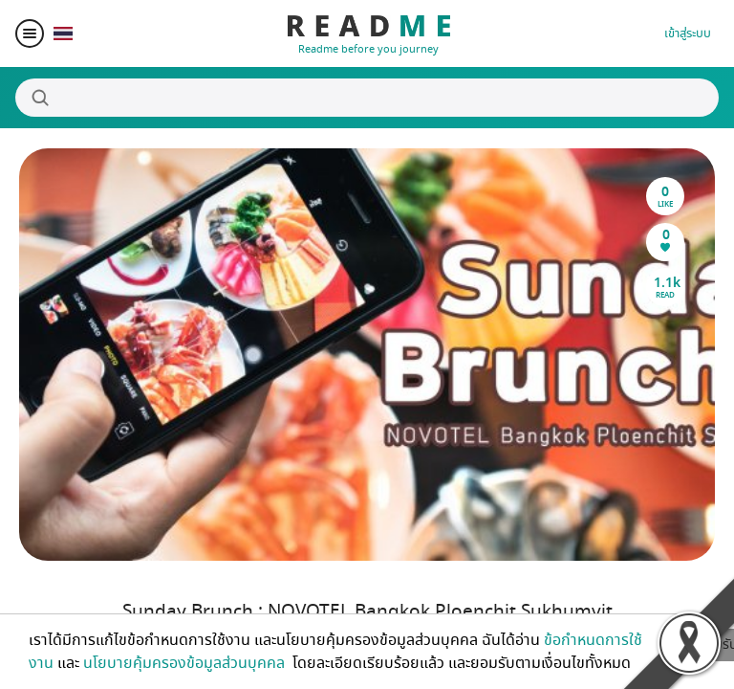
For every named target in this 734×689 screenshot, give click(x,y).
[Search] (367, 97)
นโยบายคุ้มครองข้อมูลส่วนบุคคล (186, 663)
